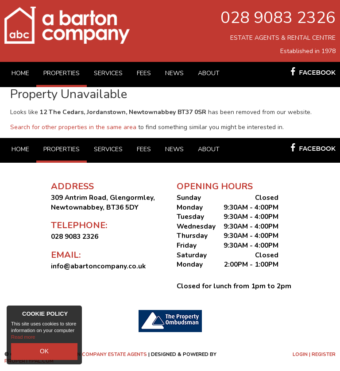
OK (44, 353)
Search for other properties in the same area (73, 127)
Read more (23, 340)
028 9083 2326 (278, 18)
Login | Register (314, 354)
